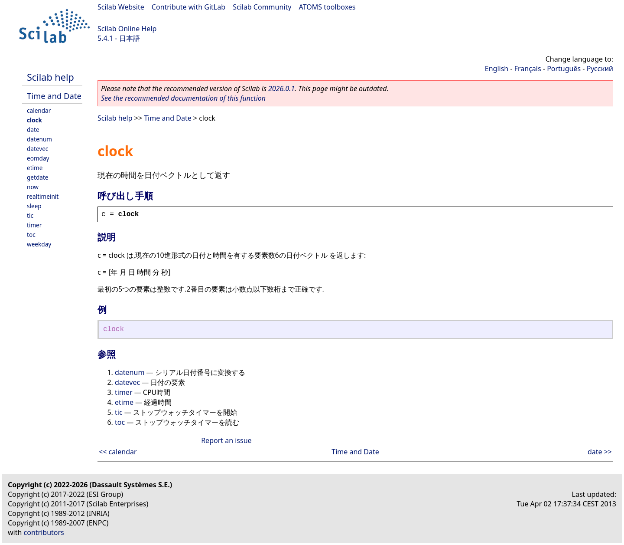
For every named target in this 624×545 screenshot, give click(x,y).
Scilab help (50, 77)
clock (34, 120)
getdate (38, 177)
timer (34, 225)
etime (34, 168)
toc (31, 234)
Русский (600, 68)
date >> (600, 451)
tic (30, 215)
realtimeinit (42, 196)
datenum (39, 139)
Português (564, 68)
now (33, 187)
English (496, 68)
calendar (39, 110)
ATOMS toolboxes (327, 7)
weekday (39, 244)
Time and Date (54, 95)
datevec (37, 148)
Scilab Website (121, 7)
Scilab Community (262, 7)
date (33, 129)
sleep (34, 206)
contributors (44, 532)
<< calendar (118, 451)
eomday (38, 158)
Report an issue (226, 440)
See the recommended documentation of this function (183, 98)
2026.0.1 (281, 88)
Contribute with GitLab (188, 7)
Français (527, 68)
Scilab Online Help (127, 28)
